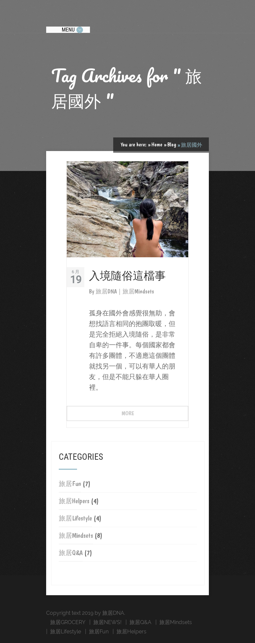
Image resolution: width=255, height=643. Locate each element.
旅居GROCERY (67, 622)
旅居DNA (107, 291)
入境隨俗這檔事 (127, 275)
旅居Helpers (74, 501)
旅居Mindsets (76, 535)
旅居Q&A (71, 553)
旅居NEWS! (107, 622)
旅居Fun (70, 484)
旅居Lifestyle (75, 518)
